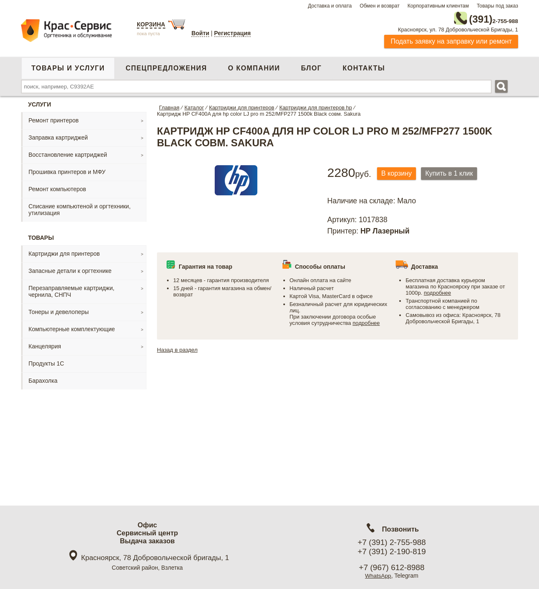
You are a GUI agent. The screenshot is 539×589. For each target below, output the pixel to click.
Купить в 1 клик (455, 172)
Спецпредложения (166, 66)
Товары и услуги (68, 66)
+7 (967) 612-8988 (392, 567)
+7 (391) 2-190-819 (391, 551)
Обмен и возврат (379, 6)
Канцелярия (44, 344)
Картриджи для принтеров (64, 252)
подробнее (366, 322)
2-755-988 (476, 17)
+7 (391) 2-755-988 (391, 542)
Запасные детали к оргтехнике (70, 269)
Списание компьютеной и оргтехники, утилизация (79, 208)
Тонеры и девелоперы (58, 310)
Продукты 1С (46, 361)
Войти (200, 33)
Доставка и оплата (330, 6)
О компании (254, 66)
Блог (311, 66)
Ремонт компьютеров (57, 187)
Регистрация (232, 33)
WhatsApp (378, 575)
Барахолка (42, 379)
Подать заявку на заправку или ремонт (451, 39)
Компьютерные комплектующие (71, 327)
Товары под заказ (497, 6)
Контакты (364, 66)
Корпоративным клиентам (438, 6)
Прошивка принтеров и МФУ (66, 170)
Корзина (151, 24)
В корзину (398, 172)
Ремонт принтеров (53, 118)
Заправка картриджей (58, 135)
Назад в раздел (178, 348)
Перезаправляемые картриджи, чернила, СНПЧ (71, 289)
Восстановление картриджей (67, 153)
